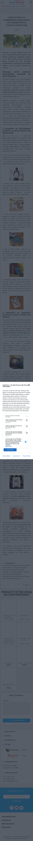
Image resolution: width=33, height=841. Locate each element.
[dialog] (16, 420)
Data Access (16, 456)
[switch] (26, 420)
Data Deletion (6, 456)
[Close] (29, 385)
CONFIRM (10, 449)
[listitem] (16, 416)
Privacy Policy (26, 456)
